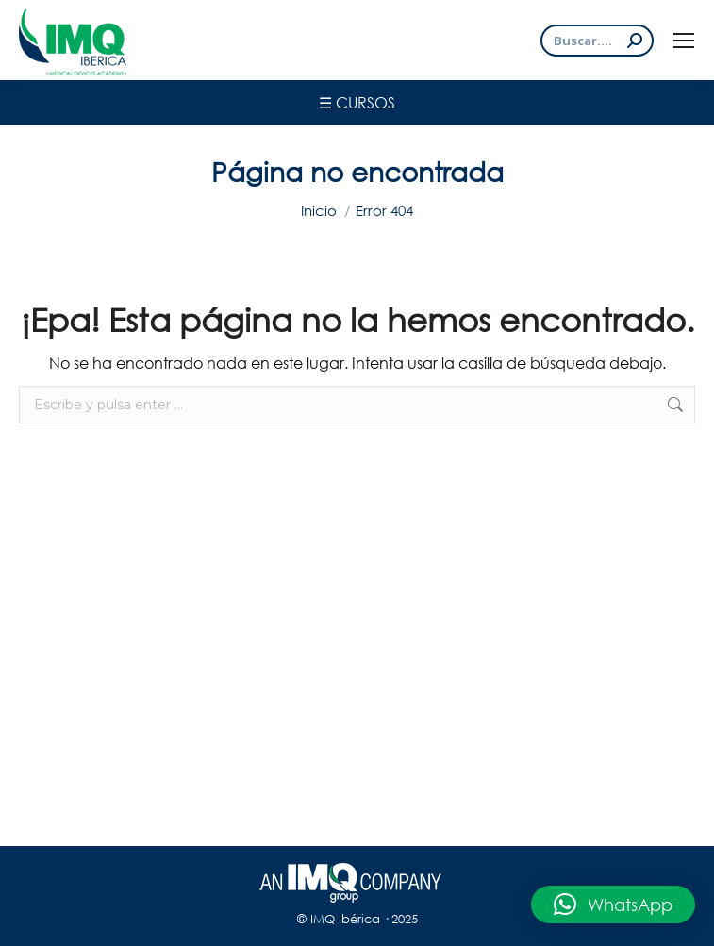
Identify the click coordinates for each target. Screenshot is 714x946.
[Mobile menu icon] (683, 40)
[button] (613, 904)
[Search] (597, 41)
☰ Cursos (357, 102)
